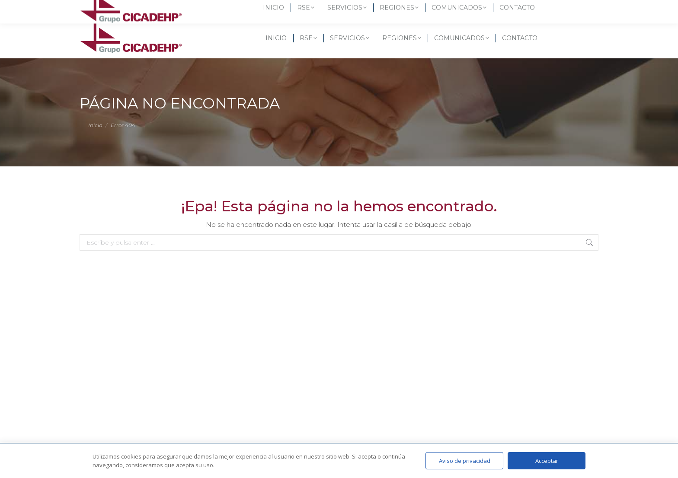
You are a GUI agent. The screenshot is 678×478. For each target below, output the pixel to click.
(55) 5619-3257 (109, 8)
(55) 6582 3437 (166, 8)
